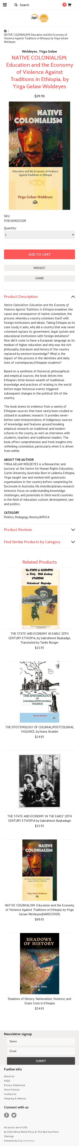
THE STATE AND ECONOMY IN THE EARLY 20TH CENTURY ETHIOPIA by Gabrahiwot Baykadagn (39, 818)
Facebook (6, 1115)
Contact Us (10, 1094)
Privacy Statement (14, 1085)
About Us (9, 1076)
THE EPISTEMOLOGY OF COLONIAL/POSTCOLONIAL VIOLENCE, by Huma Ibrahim (39, 729)
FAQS (7, 1080)
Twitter (14, 1115)
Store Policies (12, 1089)
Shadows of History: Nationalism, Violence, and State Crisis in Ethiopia (39, 1001)
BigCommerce (26, 1140)
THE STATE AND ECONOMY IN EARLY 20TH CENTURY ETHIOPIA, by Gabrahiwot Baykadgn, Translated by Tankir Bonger (39, 638)
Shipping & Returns (15, 1098)
